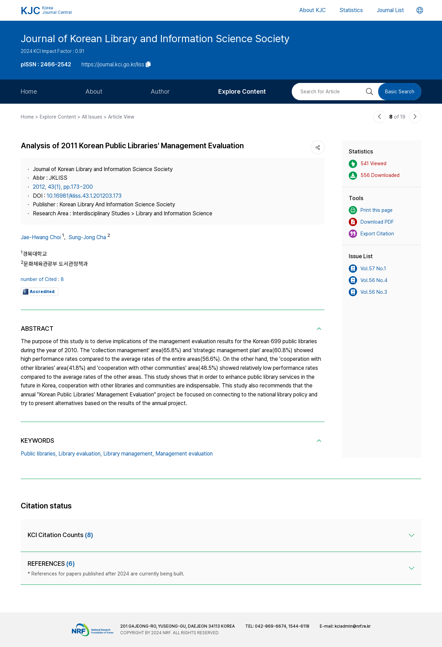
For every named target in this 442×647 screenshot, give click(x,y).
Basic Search (399, 91)
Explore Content (242, 91)
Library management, (128, 453)
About (93, 91)
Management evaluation (184, 453)
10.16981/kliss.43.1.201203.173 (84, 196)
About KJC (312, 10)
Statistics (351, 10)
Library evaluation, (80, 453)
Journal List (390, 10)
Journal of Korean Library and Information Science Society (155, 38)
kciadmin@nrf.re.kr (353, 626)
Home (29, 91)
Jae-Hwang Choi (41, 237)
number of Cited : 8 (42, 279)
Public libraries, (39, 453)
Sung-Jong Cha (87, 237)
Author (160, 91)
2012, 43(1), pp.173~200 (63, 187)
